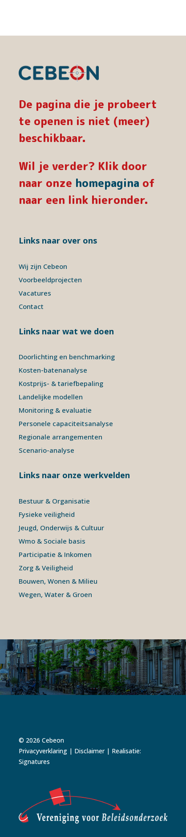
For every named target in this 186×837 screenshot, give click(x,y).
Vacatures (35, 292)
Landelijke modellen (51, 396)
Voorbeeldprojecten (50, 279)
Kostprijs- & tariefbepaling (61, 383)
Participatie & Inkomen (55, 554)
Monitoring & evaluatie (55, 410)
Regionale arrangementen (60, 436)
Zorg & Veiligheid (46, 567)
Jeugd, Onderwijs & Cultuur (61, 527)
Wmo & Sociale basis (52, 540)
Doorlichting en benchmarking (67, 356)
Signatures (34, 761)
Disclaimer (89, 751)
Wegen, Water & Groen (55, 594)
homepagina (107, 183)
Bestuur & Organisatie (54, 500)
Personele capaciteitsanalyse (66, 423)
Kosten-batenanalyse (53, 370)
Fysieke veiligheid (47, 514)
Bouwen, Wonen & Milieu (58, 581)
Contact (31, 306)
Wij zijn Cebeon (43, 266)
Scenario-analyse (46, 450)
